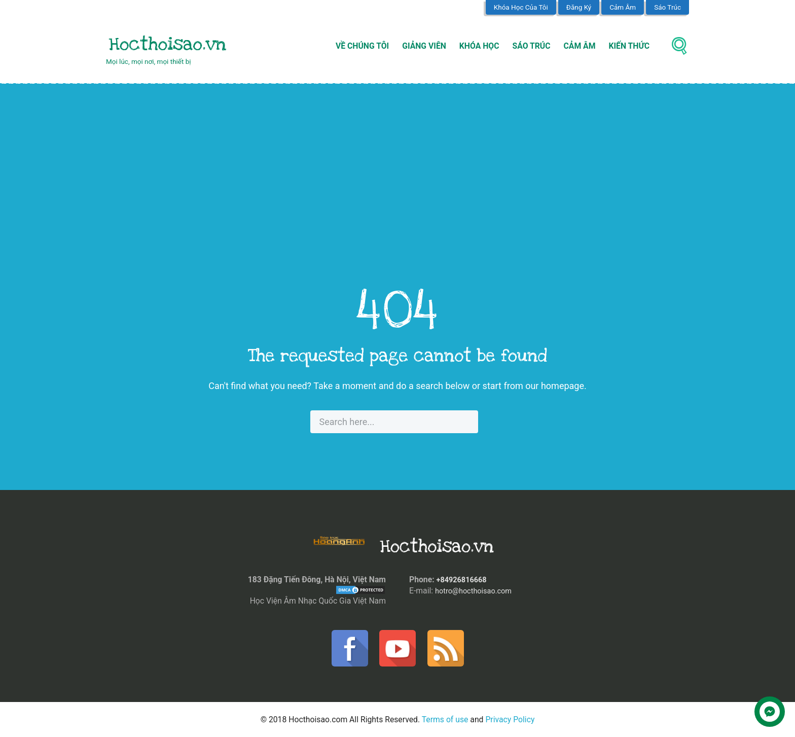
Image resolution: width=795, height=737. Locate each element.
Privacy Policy (509, 719)
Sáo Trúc (667, 7)
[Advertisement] (397, 188)
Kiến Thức (629, 46)
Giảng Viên (424, 46)
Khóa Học (479, 46)
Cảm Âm (622, 7)
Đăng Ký (578, 7)
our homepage (554, 385)
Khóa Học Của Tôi (521, 7)
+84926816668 (464, 579)
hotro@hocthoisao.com (477, 590)
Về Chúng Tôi (362, 46)
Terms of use (445, 719)
